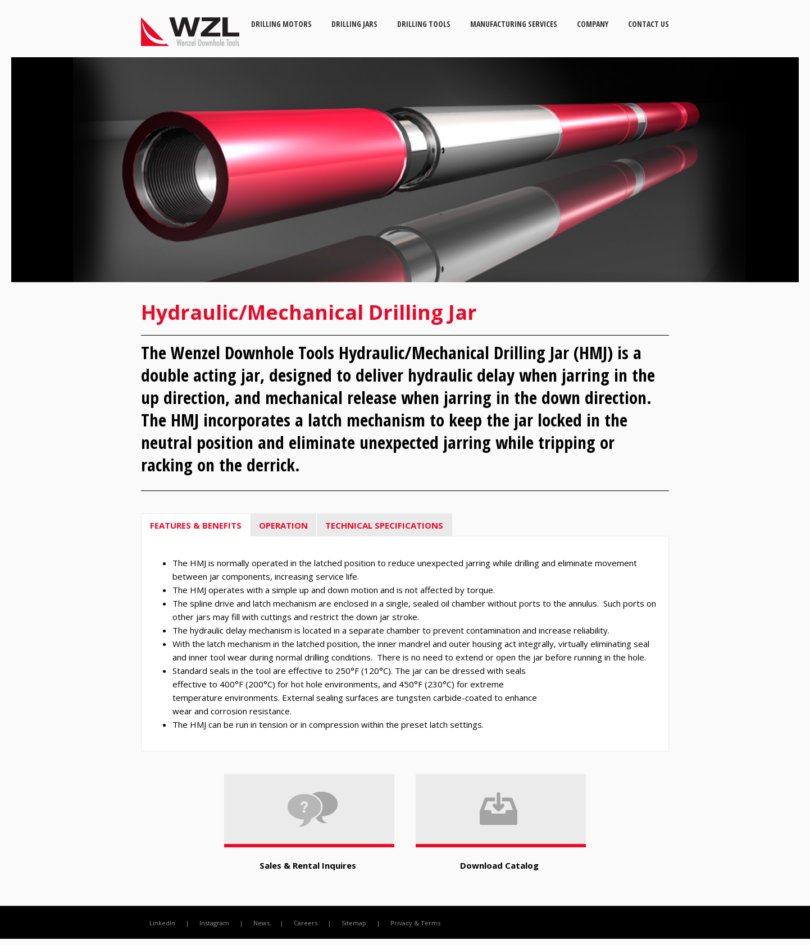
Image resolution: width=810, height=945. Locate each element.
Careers (305, 923)
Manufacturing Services (513, 24)
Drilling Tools (423, 24)
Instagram (214, 923)
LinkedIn (162, 923)
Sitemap (354, 923)
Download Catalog (499, 865)
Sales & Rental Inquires (308, 865)
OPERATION (283, 525)
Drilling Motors (281, 24)
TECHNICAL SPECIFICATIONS (384, 525)
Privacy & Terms (415, 923)
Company (592, 24)
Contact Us (648, 24)
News (261, 923)
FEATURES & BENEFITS (196, 525)
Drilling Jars (354, 24)
